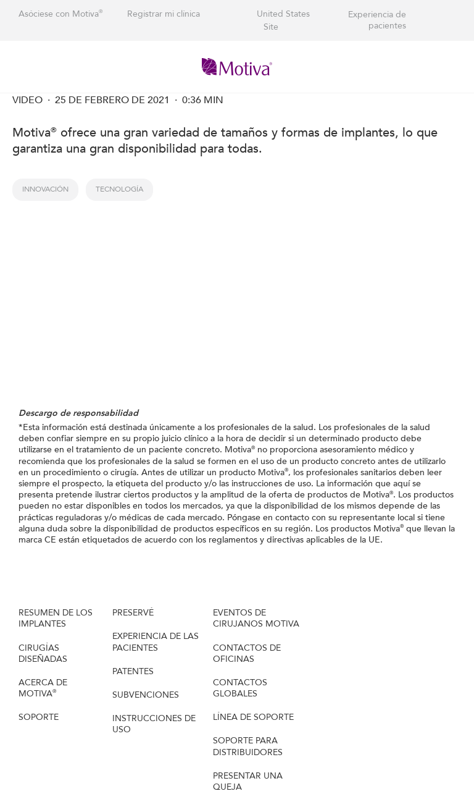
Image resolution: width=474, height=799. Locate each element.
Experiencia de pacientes (377, 20)
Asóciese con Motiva (60, 14)
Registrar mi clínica (163, 14)
